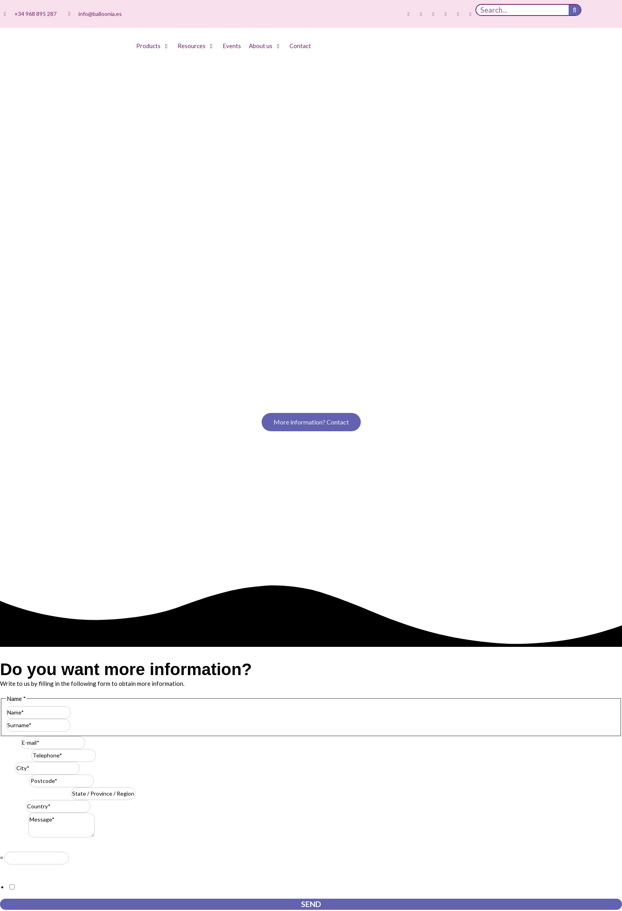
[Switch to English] (607, 14)
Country (13, 499)
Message (14, 528)
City (7, 461)
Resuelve (14, 539)
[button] (153, 45)
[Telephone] (63, 449)
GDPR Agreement (26, 563)
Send (311, 597)
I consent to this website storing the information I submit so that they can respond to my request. (143, 580)
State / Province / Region (35, 487)
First (76, 405)
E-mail (10, 436)
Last (76, 418)
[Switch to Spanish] (592, 14)
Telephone (15, 448)
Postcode (14, 474)
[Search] (575, 10)
